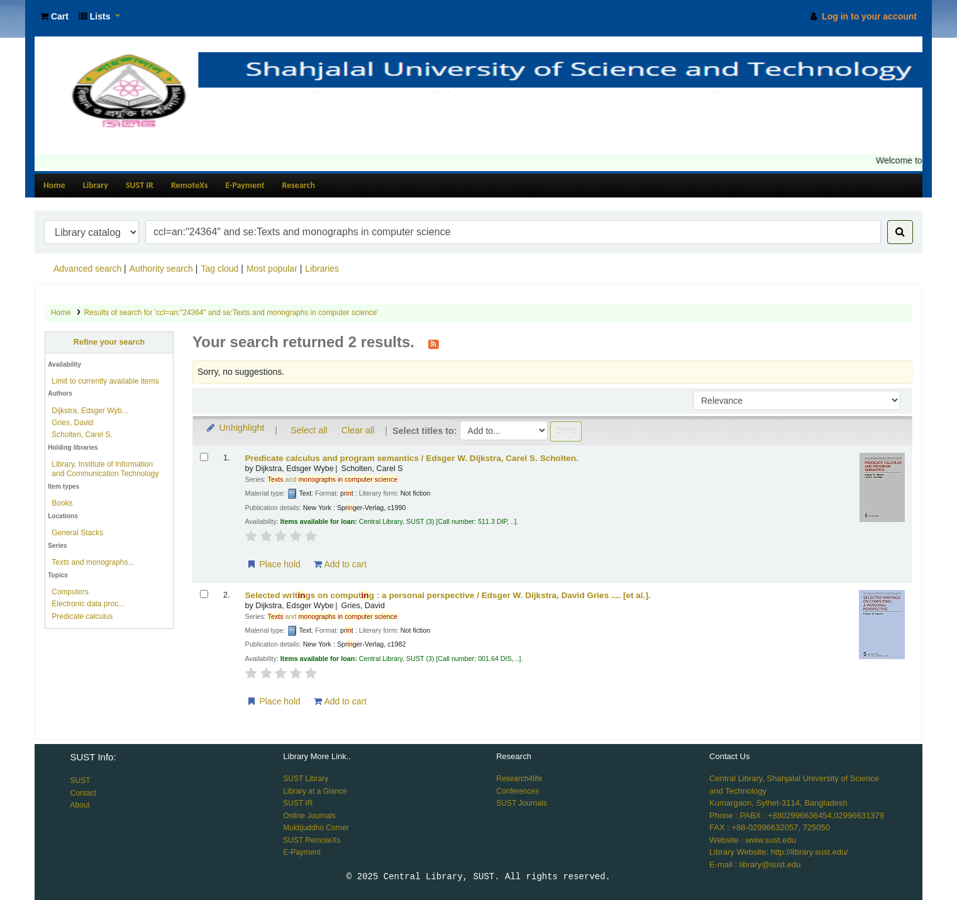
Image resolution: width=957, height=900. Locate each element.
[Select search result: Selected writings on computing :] (204, 594)
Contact (83, 793)
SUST (80, 780)
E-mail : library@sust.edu (754, 864)
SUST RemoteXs (311, 840)
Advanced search (87, 269)
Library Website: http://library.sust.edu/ (778, 852)
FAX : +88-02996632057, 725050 (769, 827)
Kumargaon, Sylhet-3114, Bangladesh (778, 803)
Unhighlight (235, 428)
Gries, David (72, 422)
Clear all (358, 430)
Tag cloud (219, 269)
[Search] (900, 232)
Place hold (273, 564)
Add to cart (340, 564)
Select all (308, 430)
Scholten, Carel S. (82, 434)
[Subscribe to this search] (433, 343)
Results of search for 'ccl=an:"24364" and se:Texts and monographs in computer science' (231, 312)
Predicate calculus (82, 616)
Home (54, 185)
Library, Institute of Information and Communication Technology (105, 469)
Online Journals (309, 815)
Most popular (271, 269)
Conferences (517, 791)
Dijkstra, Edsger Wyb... (90, 410)
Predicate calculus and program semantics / (411, 458)
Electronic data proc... (88, 603)
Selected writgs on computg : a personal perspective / (448, 595)
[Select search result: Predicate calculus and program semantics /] (204, 457)
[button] (54, 16)
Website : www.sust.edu (752, 840)
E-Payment (245, 185)
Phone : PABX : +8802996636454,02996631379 (796, 815)
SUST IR (139, 185)
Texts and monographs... (93, 562)
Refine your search (109, 342)
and (333, 479)
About (79, 805)
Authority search (161, 269)
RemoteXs (189, 185)
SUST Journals (521, 803)
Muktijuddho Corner (316, 827)
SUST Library (305, 778)
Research (298, 185)
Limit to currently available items (105, 381)
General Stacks (77, 532)
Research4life (519, 778)
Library (95, 185)
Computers (70, 591)
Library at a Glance (314, 791)
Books (62, 503)
